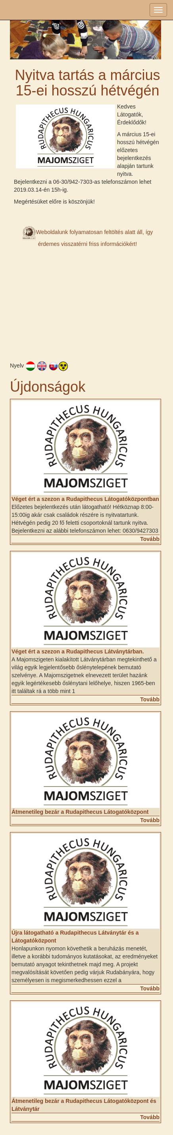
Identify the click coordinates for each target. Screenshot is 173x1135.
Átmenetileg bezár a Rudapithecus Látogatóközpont (80, 812)
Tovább (150, 539)
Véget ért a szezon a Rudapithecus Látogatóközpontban (85, 499)
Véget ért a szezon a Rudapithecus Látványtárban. (78, 651)
